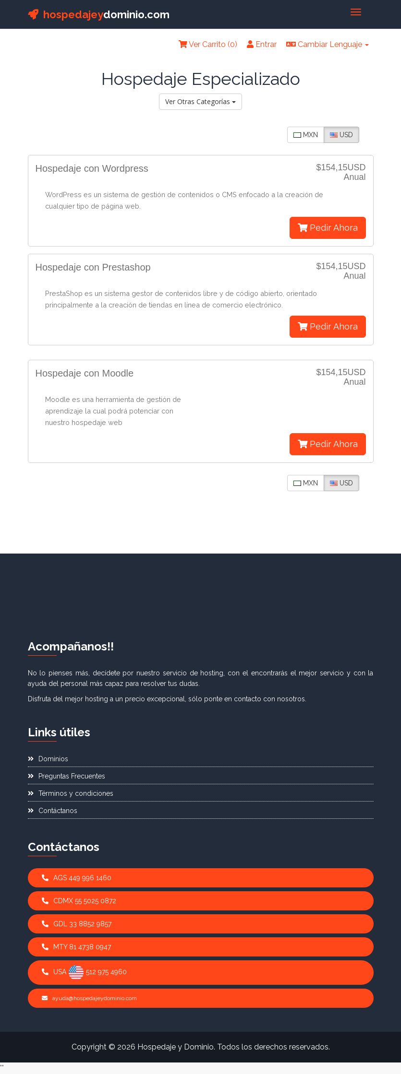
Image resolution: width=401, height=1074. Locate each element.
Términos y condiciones (70, 793)
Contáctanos (52, 810)
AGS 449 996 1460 (76, 878)
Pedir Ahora (328, 228)
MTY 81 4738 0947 (76, 947)
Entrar (262, 44)
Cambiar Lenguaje (327, 44)
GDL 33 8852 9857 (76, 924)
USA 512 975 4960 (84, 972)
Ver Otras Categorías (200, 101)
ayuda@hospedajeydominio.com (89, 998)
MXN (305, 135)
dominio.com (99, 14)
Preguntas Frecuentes (66, 776)
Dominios (48, 759)
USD (341, 135)
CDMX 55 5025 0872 (79, 901)
